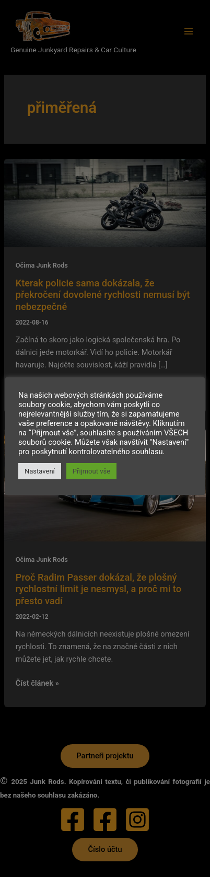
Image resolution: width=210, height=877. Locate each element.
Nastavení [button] (40, 471)
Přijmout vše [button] (91, 471)
